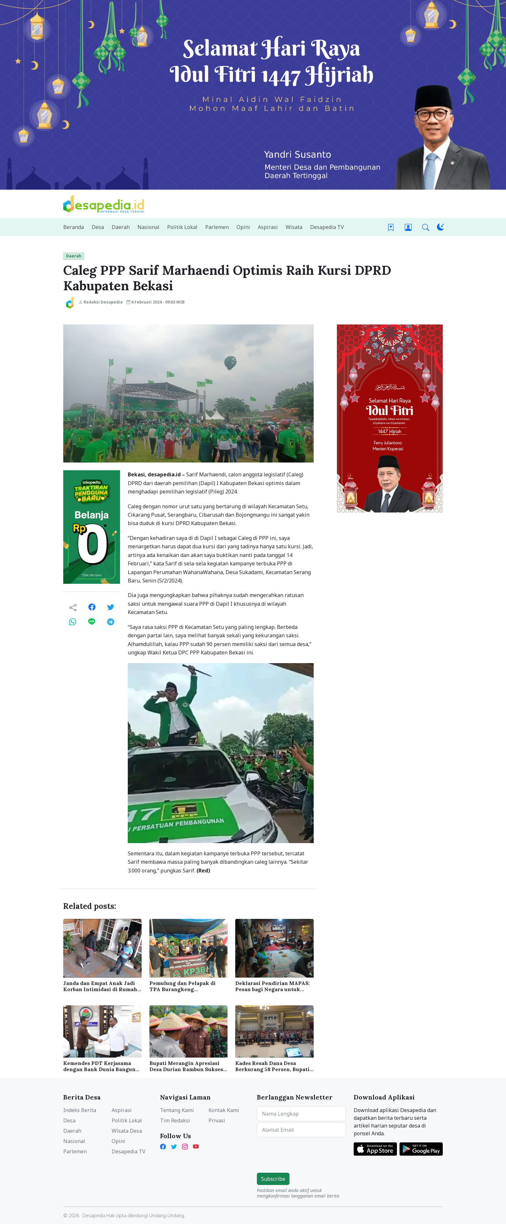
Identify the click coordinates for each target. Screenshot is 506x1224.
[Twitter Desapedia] (173, 1146)
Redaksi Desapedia (101, 302)
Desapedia (94, 1215)
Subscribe (273, 1178)
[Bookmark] (391, 227)
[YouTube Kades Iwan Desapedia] (195, 1146)
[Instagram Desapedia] (184, 1146)
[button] (425, 227)
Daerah (73, 256)
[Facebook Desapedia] (164, 1146)
